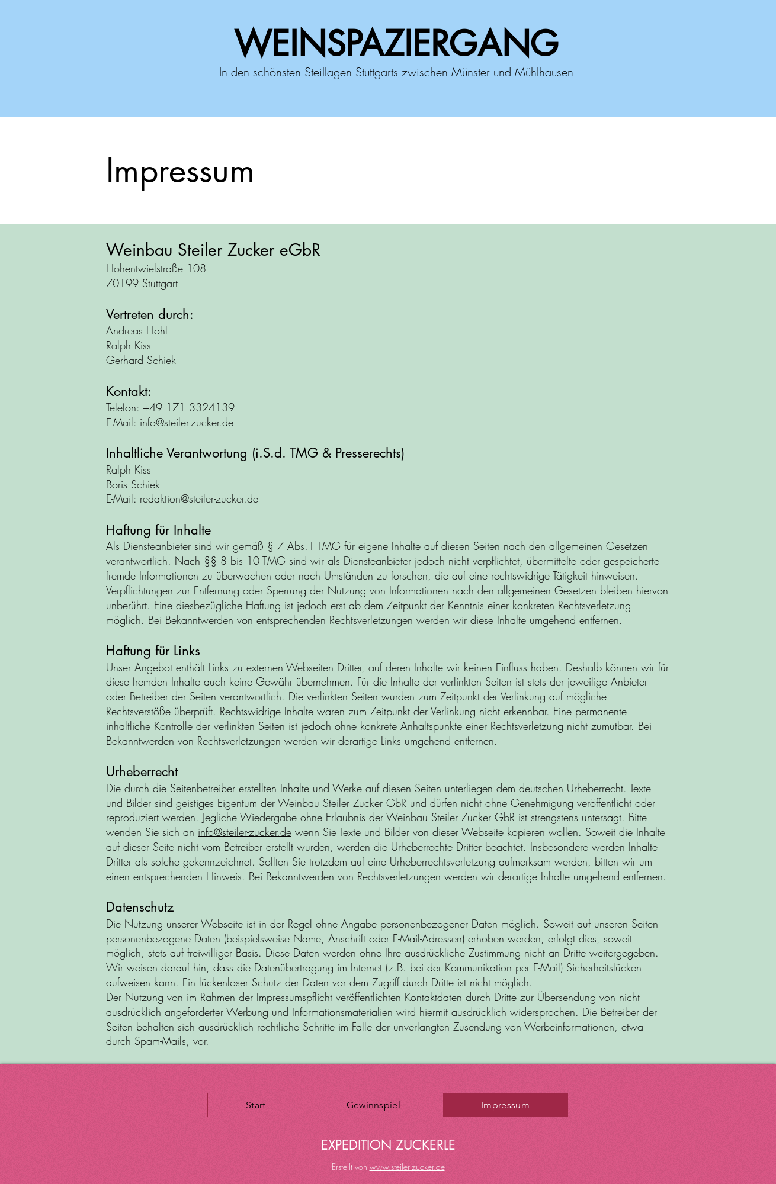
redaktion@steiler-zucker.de (199, 498)
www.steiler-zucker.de (407, 1166)
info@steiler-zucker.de (186, 422)
